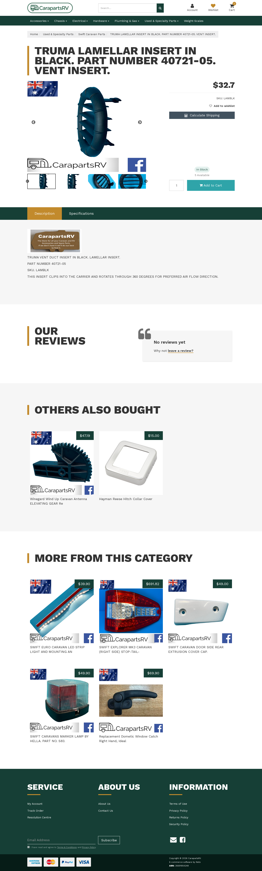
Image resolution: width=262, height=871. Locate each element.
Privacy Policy (178, 810)
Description (45, 213)
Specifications (81, 213)
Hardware (101, 21)
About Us (104, 803)
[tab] (44, 213)
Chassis (60, 21)
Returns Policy (178, 817)
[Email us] (173, 839)
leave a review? (180, 351)
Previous (33, 122)
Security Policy (178, 824)
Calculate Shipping (202, 115)
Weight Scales (193, 21)
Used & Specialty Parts (161, 21)
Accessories (39, 21)
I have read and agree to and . (61, 847)
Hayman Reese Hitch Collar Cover (125, 499)
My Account (34, 803)
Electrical (80, 21)
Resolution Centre (39, 817)
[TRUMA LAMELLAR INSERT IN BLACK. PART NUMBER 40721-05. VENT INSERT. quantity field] (176, 185)
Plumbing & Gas (127, 21)
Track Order (35, 810)
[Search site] (160, 8)
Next (140, 122)
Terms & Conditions (67, 847)
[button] (222, 106)
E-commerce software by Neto (185, 862)
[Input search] (127, 8)
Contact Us (105, 810)
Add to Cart (211, 185)
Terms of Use (178, 803)
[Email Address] (61, 840)
